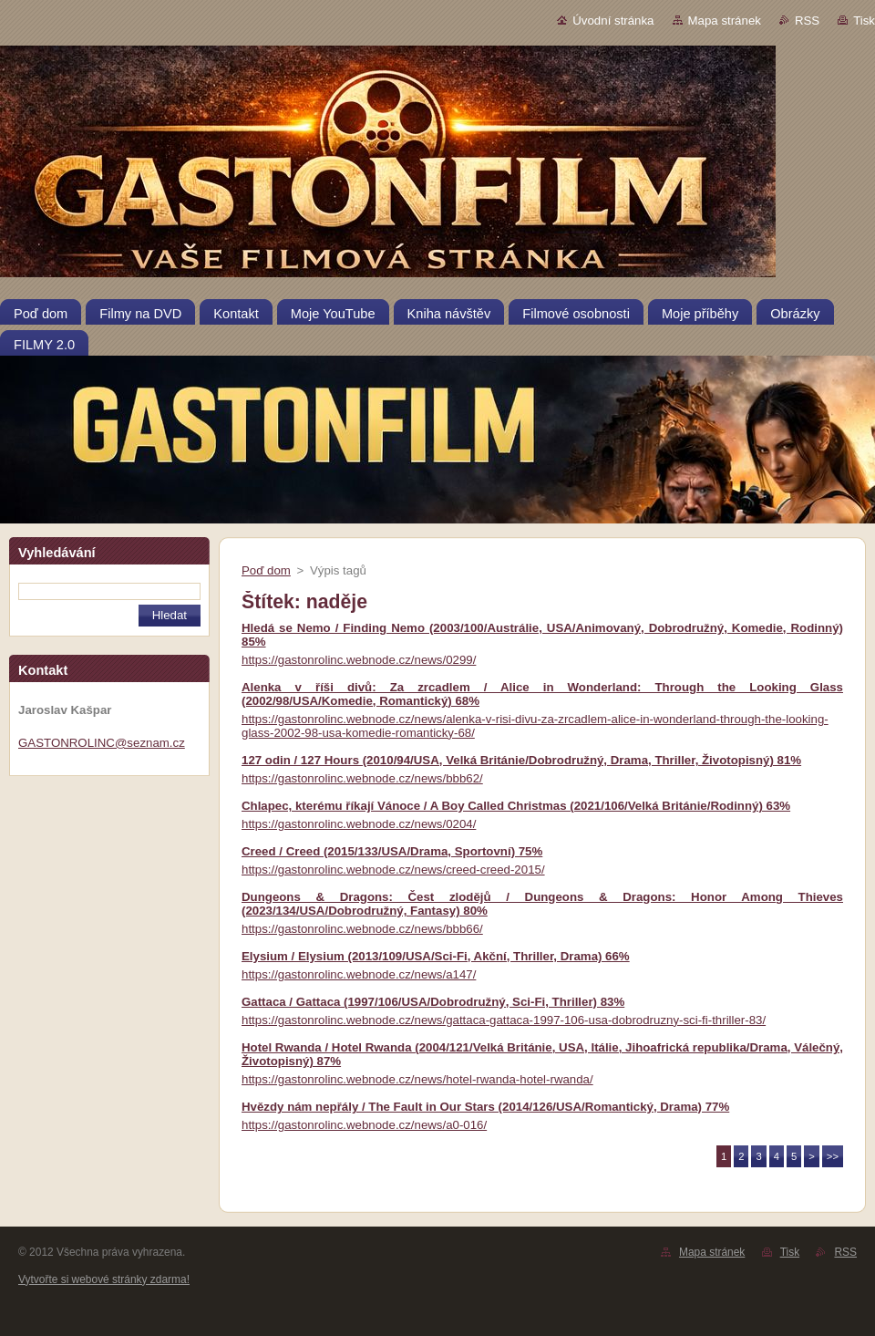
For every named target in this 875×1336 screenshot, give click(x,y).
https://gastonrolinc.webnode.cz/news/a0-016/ (364, 1125)
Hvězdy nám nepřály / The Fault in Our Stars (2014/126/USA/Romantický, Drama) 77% (485, 1106)
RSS (807, 20)
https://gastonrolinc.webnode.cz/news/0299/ (359, 660)
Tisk (864, 20)
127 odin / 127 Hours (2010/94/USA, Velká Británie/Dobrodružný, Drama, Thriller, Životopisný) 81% (521, 760)
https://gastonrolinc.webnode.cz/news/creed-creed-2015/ (393, 869)
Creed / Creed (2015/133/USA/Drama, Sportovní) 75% (392, 851)
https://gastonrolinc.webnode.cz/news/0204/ (359, 824)
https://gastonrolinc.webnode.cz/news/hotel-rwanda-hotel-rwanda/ (417, 1079)
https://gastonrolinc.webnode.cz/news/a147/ (359, 974)
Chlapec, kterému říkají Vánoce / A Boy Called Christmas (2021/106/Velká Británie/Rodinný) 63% (516, 806)
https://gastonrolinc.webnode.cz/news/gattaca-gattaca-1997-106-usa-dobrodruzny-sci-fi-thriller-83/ (504, 1020)
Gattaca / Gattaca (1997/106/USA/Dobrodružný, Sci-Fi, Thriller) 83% (433, 1002)
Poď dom (266, 570)
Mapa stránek (724, 20)
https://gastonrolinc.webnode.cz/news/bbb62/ (362, 778)
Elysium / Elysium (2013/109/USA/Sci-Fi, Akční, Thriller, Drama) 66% (436, 956)
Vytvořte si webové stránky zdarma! (104, 1279)
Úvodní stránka (613, 20)
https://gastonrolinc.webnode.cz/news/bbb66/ (362, 929)
